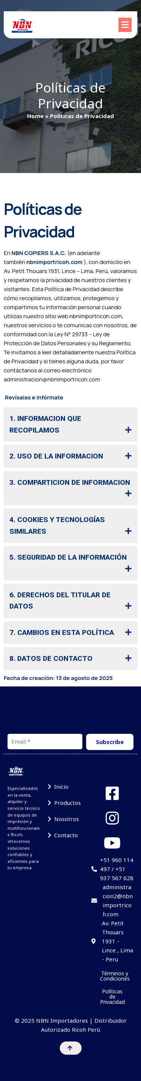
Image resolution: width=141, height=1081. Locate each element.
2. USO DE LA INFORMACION (56, 456)
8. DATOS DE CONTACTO (50, 658)
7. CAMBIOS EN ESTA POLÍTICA (61, 632)
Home (35, 116)
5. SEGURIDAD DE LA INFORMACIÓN (68, 557)
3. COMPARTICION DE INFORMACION (69, 482)
